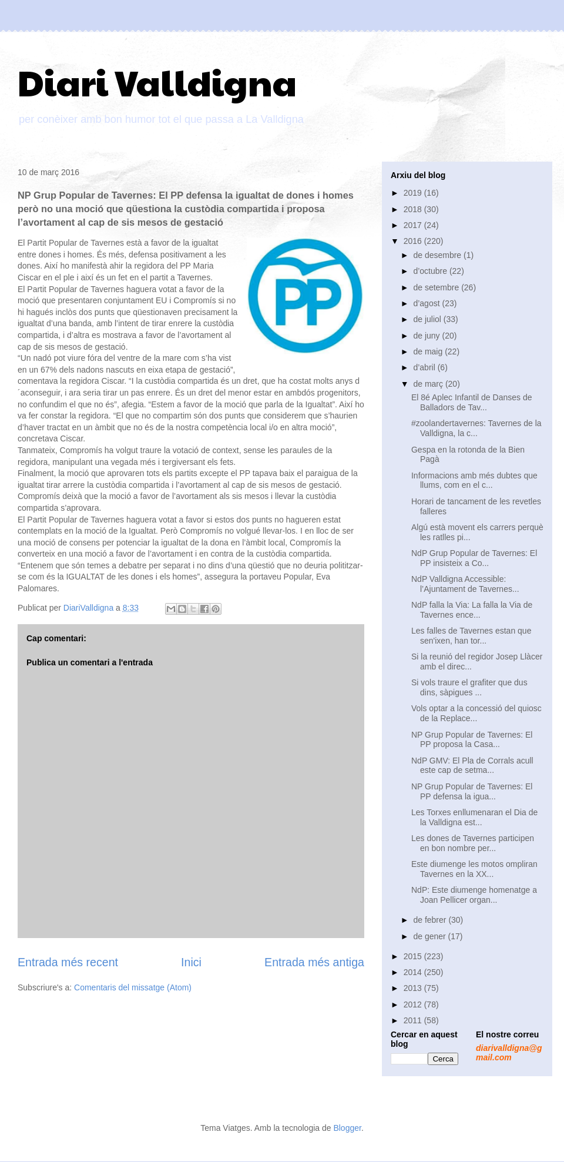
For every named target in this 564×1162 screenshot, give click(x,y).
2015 (414, 956)
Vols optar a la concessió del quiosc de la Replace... (476, 713)
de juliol (428, 319)
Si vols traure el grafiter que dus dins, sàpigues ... (469, 687)
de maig (429, 351)
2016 (414, 241)
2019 (414, 192)
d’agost (427, 303)
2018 (414, 209)
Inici (191, 962)
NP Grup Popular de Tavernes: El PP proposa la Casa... (472, 739)
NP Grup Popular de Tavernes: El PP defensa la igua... (472, 791)
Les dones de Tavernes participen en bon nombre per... (472, 843)
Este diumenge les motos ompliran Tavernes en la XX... (474, 869)
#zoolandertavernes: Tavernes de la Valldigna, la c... (476, 428)
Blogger (347, 1128)
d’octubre (431, 271)
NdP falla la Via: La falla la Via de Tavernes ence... (471, 609)
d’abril (425, 367)
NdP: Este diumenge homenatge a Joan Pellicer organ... (474, 895)
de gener (430, 936)
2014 (414, 972)
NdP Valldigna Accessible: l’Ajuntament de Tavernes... (465, 584)
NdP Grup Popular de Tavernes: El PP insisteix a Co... (474, 558)
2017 (414, 225)
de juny (427, 335)
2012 (414, 1004)
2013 (414, 988)
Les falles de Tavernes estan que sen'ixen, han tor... (471, 635)
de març (429, 384)
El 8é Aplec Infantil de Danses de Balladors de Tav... (471, 402)
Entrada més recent (68, 962)
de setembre (437, 287)
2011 (414, 1020)
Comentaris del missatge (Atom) (133, 987)
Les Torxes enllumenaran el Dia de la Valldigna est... (474, 817)
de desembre (438, 255)
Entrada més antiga (314, 962)
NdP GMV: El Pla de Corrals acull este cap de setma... (472, 765)
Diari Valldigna (157, 81)
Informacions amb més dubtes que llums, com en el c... (474, 480)
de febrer (430, 920)
